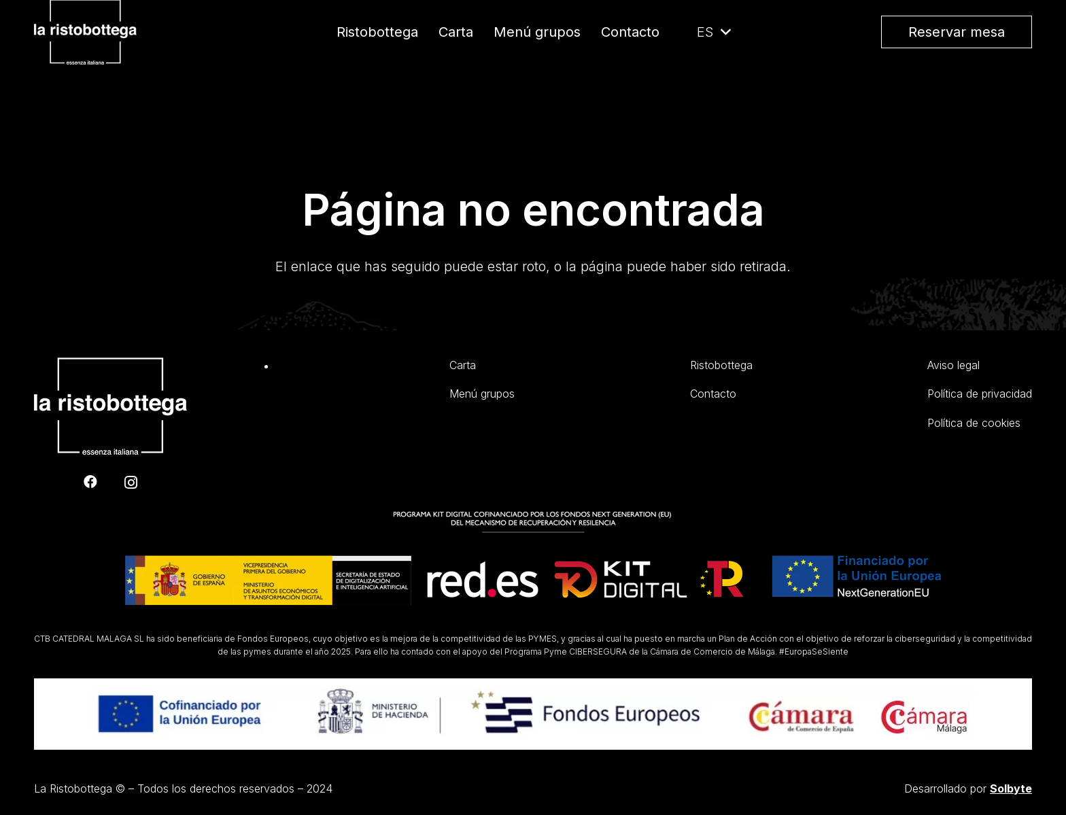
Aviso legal (953, 365)
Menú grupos (482, 393)
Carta (462, 365)
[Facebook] (90, 482)
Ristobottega (721, 365)
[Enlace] (110, 65)
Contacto (713, 393)
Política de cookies (973, 423)
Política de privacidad (979, 393)
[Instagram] (130, 482)
